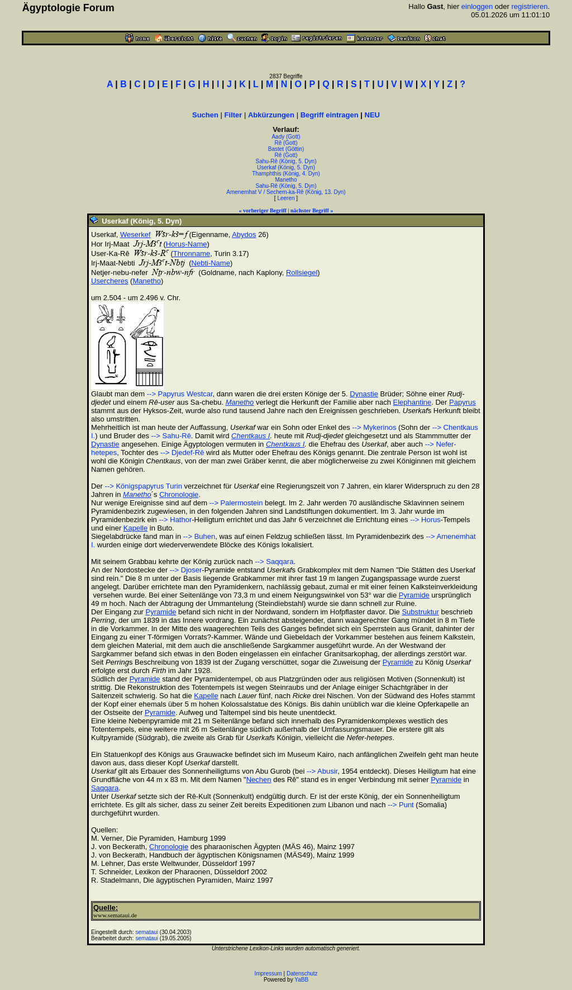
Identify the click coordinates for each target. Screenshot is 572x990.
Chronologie (178, 494)
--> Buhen (199, 536)
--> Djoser (186, 570)
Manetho (286, 180)
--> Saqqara (274, 561)
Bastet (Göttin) (286, 149)
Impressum (268, 973)
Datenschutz (302, 973)
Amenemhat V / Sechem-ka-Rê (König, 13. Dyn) (285, 192)
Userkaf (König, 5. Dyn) (286, 167)
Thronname (191, 253)
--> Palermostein (236, 503)
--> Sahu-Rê (171, 436)
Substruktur (420, 612)
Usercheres (109, 281)
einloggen (477, 6)
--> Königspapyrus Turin (143, 486)
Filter (233, 115)
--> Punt (401, 804)
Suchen (205, 115)
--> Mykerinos (374, 427)
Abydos (244, 234)
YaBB (301, 980)
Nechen (258, 779)
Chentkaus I (250, 436)
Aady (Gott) (285, 137)
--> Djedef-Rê (182, 452)
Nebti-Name (211, 263)
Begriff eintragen (330, 115)
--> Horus (425, 519)
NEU (372, 115)
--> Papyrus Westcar (180, 394)
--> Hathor (175, 519)
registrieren (530, 6)
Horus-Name (186, 244)
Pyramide (414, 595)
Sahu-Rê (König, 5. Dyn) (286, 161)
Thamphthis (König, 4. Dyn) (286, 173)
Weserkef (135, 234)
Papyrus (462, 402)
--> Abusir (322, 771)
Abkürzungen (271, 115)
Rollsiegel (301, 272)
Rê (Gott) (285, 143)
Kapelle (135, 528)
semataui (147, 932)
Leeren (285, 198)
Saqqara (104, 788)
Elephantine (412, 402)
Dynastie (364, 394)
